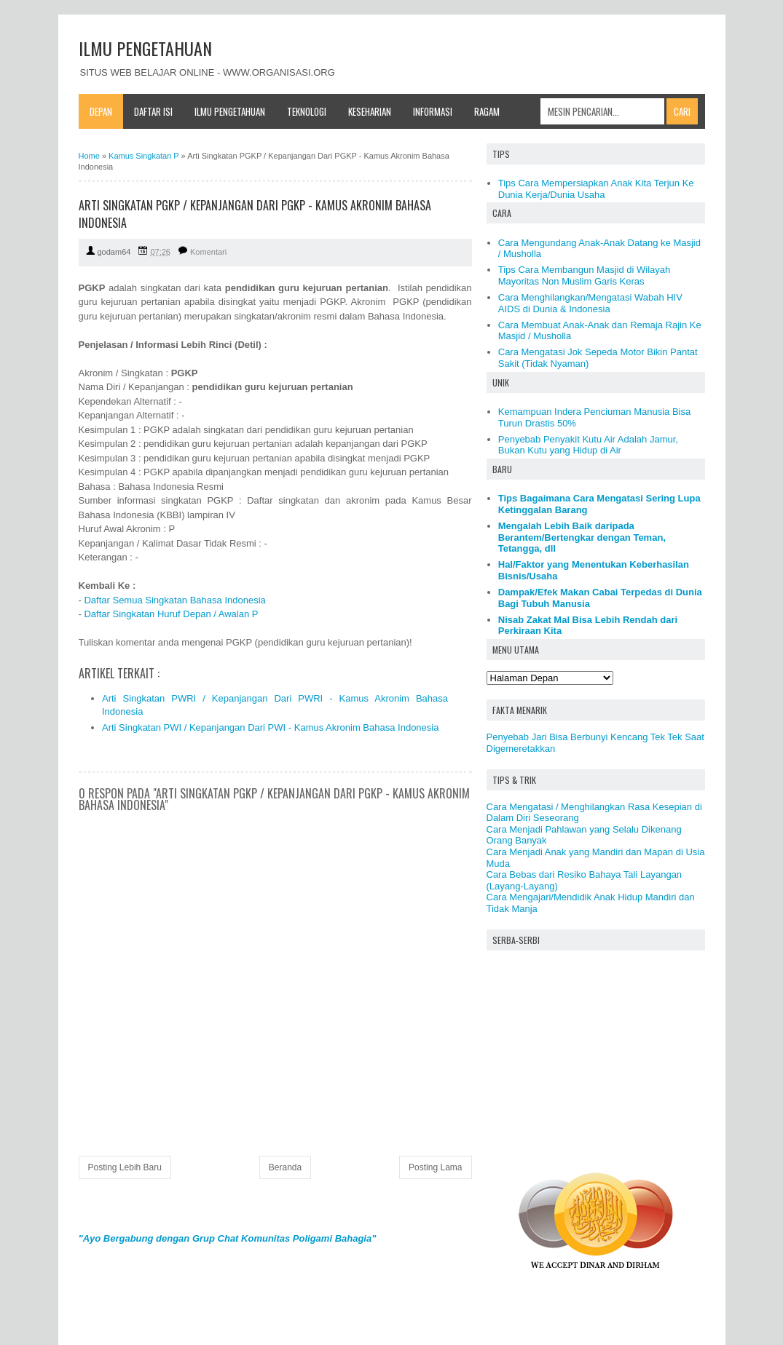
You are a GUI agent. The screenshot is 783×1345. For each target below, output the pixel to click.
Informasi (432, 111)
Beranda (285, 1167)
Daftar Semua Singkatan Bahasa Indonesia (174, 600)
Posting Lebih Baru (125, 1167)
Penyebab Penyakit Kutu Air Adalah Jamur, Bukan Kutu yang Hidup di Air (588, 445)
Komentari (208, 251)
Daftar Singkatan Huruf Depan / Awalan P (171, 613)
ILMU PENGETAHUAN (145, 48)
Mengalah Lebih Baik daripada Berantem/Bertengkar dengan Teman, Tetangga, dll (582, 537)
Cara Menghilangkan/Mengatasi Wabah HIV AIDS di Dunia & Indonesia (590, 303)
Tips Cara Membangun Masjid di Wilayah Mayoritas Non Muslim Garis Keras (584, 275)
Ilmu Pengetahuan (229, 111)
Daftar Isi (153, 111)
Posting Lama (435, 1167)
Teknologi (306, 111)
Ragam (487, 111)
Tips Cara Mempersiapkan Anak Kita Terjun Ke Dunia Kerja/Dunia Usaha (596, 189)
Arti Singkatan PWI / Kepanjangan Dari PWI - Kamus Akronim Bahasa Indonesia (270, 727)
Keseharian (369, 111)
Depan (101, 111)
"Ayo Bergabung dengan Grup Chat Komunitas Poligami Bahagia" (228, 1238)
